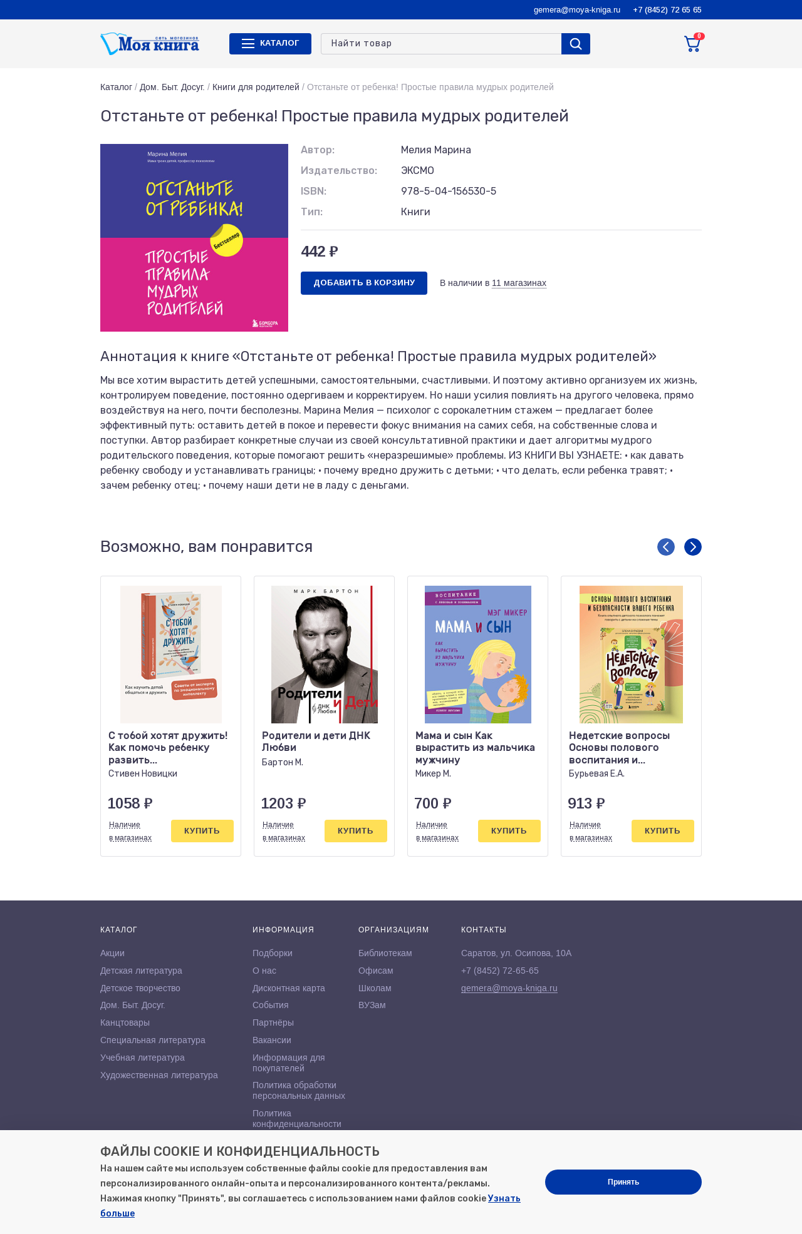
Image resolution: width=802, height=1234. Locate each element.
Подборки (273, 953)
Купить (202, 830)
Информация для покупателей (289, 1063)
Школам (375, 988)
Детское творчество (140, 988)
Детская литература (141, 971)
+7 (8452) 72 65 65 (667, 9)
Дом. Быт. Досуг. (172, 87)
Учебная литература (142, 1058)
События (271, 1005)
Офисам (375, 971)
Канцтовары (125, 1022)
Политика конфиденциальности (297, 1118)
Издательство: (339, 170)
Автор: (318, 150)
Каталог (116, 87)
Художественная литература (159, 1075)
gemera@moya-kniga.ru (577, 9)
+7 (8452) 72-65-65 (500, 971)
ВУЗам (372, 1005)
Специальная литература (153, 1040)
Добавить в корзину (364, 282)
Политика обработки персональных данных (299, 1090)
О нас (264, 971)
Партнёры (273, 1022)
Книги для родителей (255, 87)
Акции (112, 953)
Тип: (312, 212)
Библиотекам (385, 953)
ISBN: (313, 191)
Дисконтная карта (289, 988)
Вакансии (272, 1040)
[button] (666, 547)
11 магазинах (519, 283)
